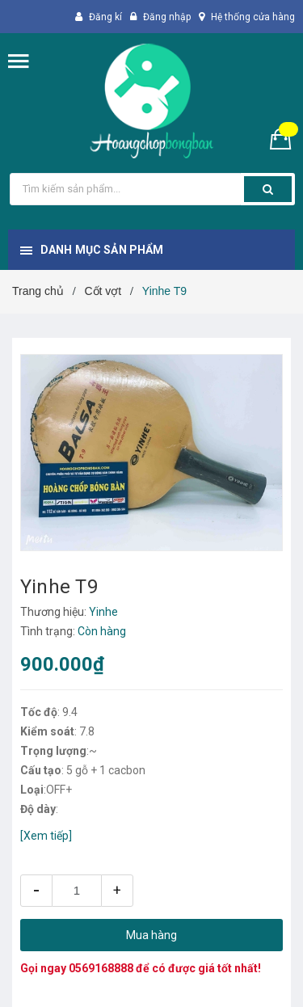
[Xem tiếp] (46, 835)
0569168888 (101, 968)
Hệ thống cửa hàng (253, 17)
